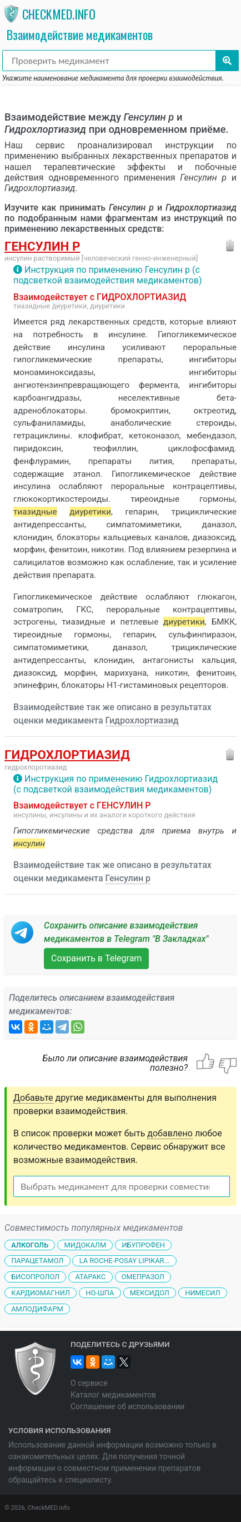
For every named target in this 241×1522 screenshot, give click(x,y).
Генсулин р (42, 246)
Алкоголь (29, 1244)
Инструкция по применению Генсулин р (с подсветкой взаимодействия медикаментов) (107, 275)
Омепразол (143, 1277)
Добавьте (33, 1097)
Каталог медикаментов (113, 1394)
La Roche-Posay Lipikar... (124, 1260)
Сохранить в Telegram (96, 958)
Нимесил (202, 1293)
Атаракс (90, 1277)
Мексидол (149, 1293)
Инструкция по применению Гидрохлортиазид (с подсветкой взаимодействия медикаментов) (115, 784)
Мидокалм (85, 1244)
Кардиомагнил (40, 1293)
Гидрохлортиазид (142, 720)
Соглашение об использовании (127, 1406)
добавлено (170, 1133)
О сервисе (89, 1383)
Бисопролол (35, 1277)
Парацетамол (37, 1260)
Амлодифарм (37, 1309)
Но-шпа (100, 1293)
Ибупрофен (143, 1244)
